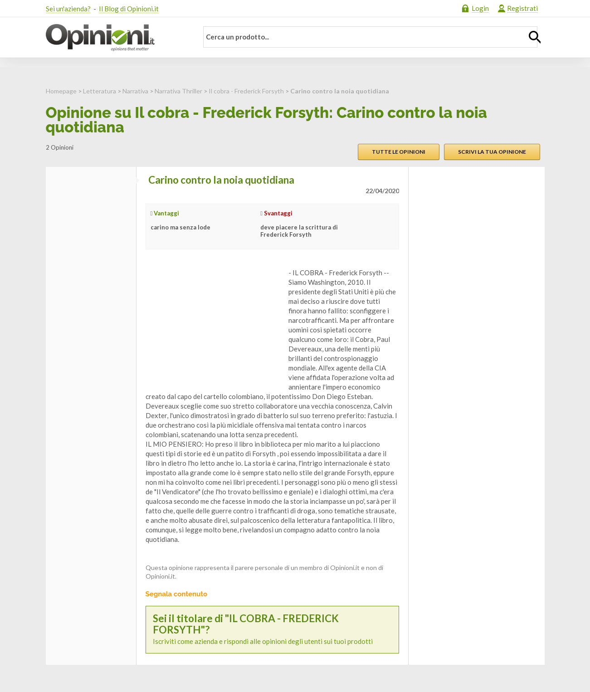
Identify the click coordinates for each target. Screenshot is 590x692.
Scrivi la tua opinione (492, 151)
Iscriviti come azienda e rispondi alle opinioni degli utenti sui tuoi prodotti (272, 629)
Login (480, 8)
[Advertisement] (214, 324)
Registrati (522, 8)
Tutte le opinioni (398, 151)
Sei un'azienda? (68, 9)
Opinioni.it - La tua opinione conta (116, 37)
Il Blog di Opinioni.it (129, 9)
